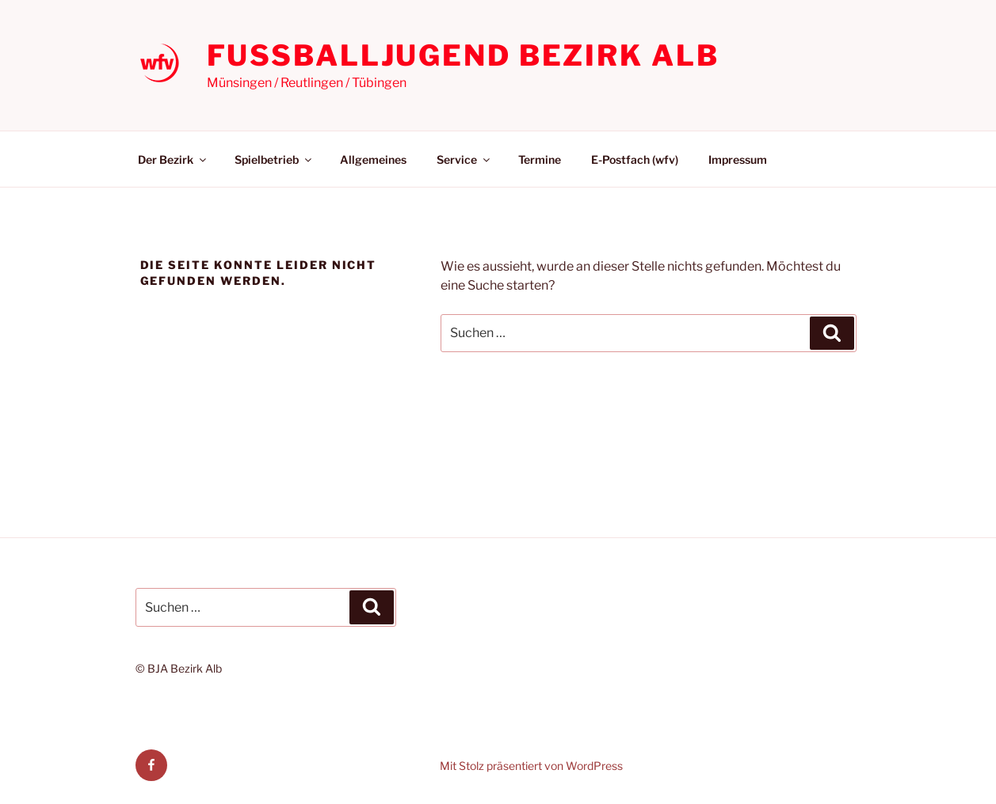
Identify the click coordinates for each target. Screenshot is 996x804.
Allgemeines (373, 159)
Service (464, 159)
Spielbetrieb (274, 159)
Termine (539, 159)
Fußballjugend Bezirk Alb (463, 55)
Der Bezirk (173, 159)
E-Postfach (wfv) (634, 159)
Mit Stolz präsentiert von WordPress (531, 765)
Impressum (737, 159)
